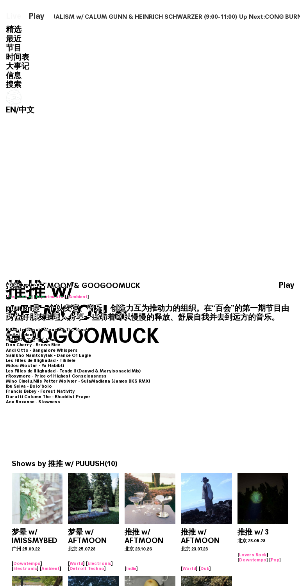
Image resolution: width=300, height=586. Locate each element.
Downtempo (27, 563)
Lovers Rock (253, 555)
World (76, 563)
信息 (13, 75)
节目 (13, 48)
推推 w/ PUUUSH (76, 463)
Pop (275, 560)
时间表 (17, 57)
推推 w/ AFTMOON (144, 536)
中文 (26, 110)
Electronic (19, 296)
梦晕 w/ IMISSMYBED (34, 536)
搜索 (13, 84)
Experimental (50, 296)
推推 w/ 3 (253, 531)
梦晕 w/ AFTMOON (87, 536)
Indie (131, 568)
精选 (13, 29)
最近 (13, 39)
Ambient (78, 296)
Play (36, 16)
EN (11, 110)
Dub (204, 568)
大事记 (17, 66)
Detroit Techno (87, 568)
